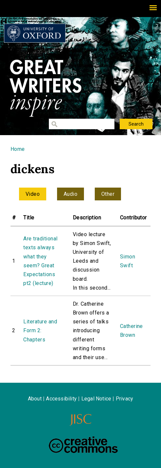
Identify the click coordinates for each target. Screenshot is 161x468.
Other (107, 194)
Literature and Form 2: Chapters (40, 330)
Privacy (124, 399)
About (35, 399)
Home (17, 149)
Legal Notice (96, 399)
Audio (70, 194)
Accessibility (61, 399)
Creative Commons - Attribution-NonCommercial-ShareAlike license (83, 445)
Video (33, 194)
